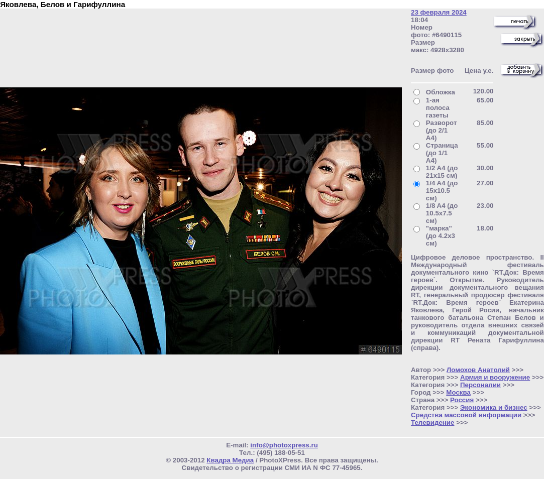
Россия (462, 400)
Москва (458, 392)
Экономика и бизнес (493, 407)
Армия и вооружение (495, 377)
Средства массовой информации (466, 415)
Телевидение (433, 422)
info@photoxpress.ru (283, 445)
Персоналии (480, 385)
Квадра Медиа (230, 460)
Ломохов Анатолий (478, 370)
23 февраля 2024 (439, 12)
